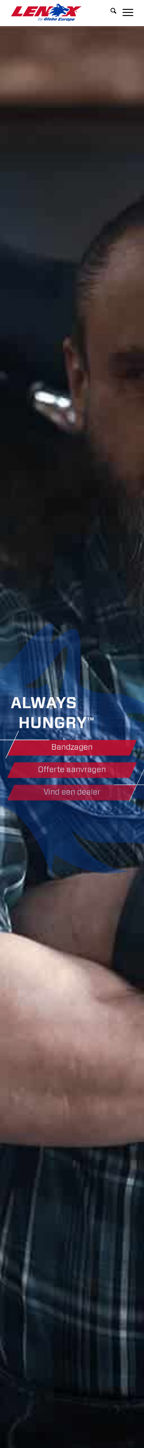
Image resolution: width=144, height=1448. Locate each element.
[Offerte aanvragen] (72, 771)
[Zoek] (110, 12)
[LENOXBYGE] (60, 12)
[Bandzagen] (72, 748)
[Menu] (124, 12)
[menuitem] (110, 12)
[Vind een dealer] (72, 794)
